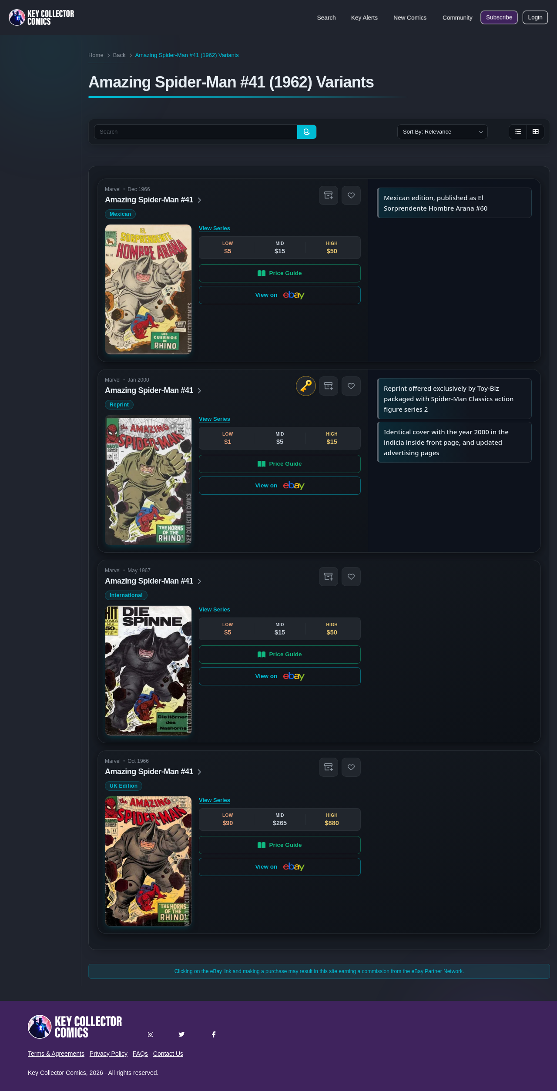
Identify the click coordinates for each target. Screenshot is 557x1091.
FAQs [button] (140, 1053)
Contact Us (168, 1053)
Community (457, 17)
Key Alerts (364, 17)
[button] (328, 195)
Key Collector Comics (57, 1072)
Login (535, 17)
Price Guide (280, 272)
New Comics (410, 17)
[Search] (306, 132)
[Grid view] (535, 132)
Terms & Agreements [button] (56, 1053)
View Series (214, 228)
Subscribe (499, 17)
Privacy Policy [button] (109, 1053)
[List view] (518, 132)
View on (279, 295)
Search (326, 17)
